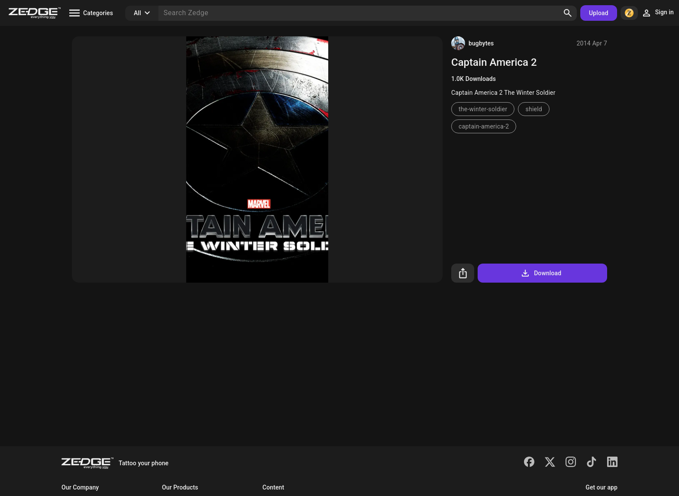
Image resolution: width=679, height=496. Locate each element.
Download (540, 273)
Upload (598, 13)
